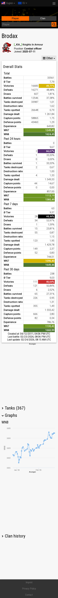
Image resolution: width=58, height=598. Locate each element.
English (7, 3)
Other (48, 58)
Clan (42, 18)
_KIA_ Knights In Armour (28, 44)
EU (21, 3)
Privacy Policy (29, 588)
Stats (8, 58)
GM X (21, 58)
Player (15, 18)
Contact (29, 594)
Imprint (29, 582)
